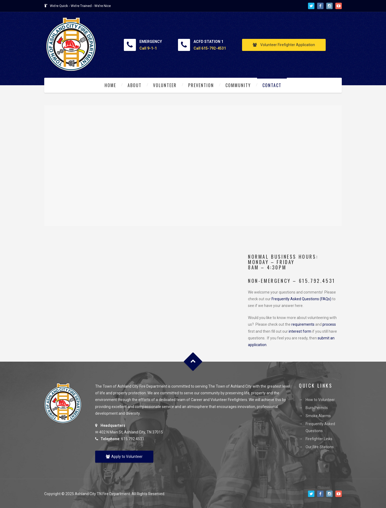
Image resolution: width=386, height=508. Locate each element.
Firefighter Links (319, 439)
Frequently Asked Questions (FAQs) (301, 299)
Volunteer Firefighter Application (284, 45)
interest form (300, 331)
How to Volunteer (320, 400)
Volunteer (165, 85)
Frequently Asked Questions (320, 427)
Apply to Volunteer (124, 456)
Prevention (201, 85)
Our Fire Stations (320, 447)
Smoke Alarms (318, 416)
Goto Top (193, 361)
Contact (271, 85)
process (329, 324)
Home (110, 85)
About (135, 85)
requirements (302, 324)
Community (238, 85)
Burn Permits (317, 408)
